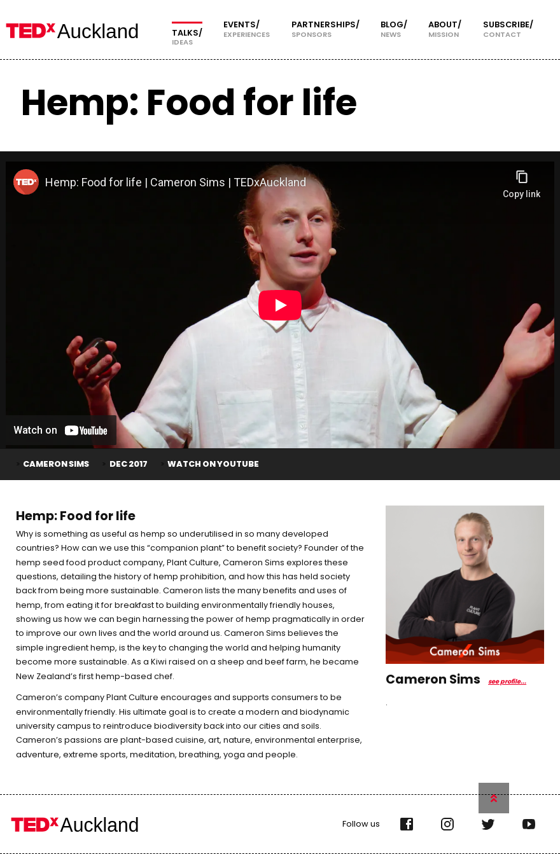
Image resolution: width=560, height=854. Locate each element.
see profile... (507, 681)
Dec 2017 (128, 463)
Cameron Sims (56, 463)
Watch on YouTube (213, 463)
